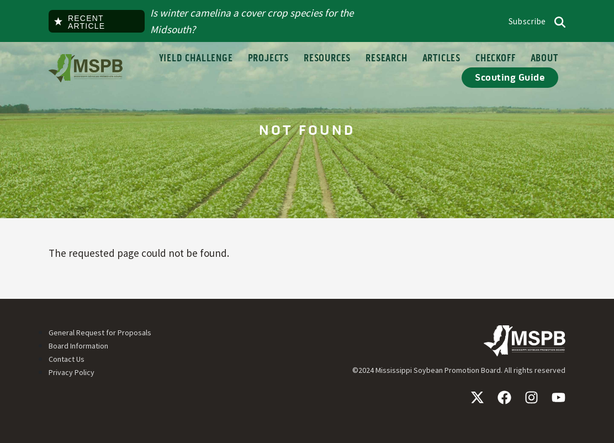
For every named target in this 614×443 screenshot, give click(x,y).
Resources (327, 59)
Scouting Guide (510, 77)
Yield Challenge (196, 59)
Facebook (504, 397)
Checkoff (495, 59)
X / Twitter (477, 397)
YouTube (558, 397)
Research (386, 59)
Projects (268, 59)
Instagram (531, 397)
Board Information (78, 346)
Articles (441, 59)
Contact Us (66, 359)
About (544, 59)
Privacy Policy (71, 372)
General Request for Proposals (100, 332)
